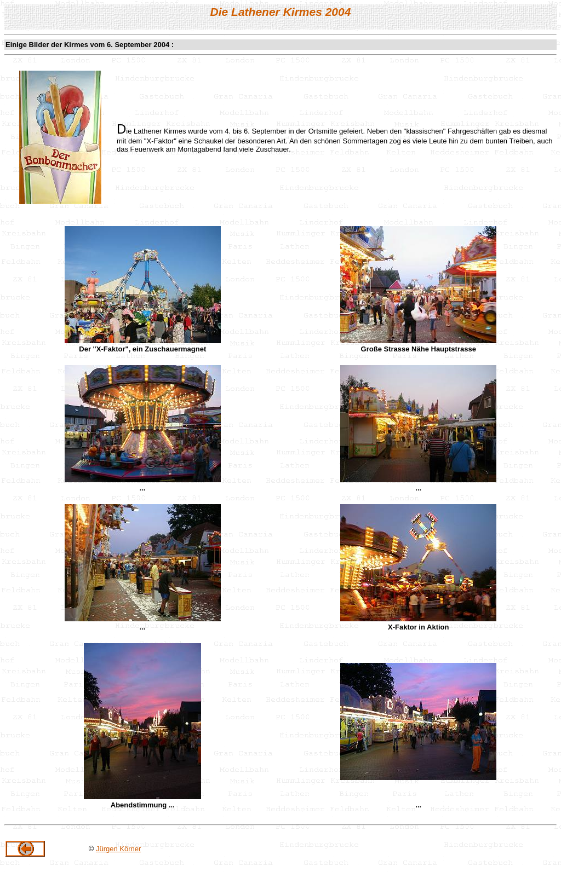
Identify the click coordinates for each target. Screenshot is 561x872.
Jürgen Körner (118, 849)
